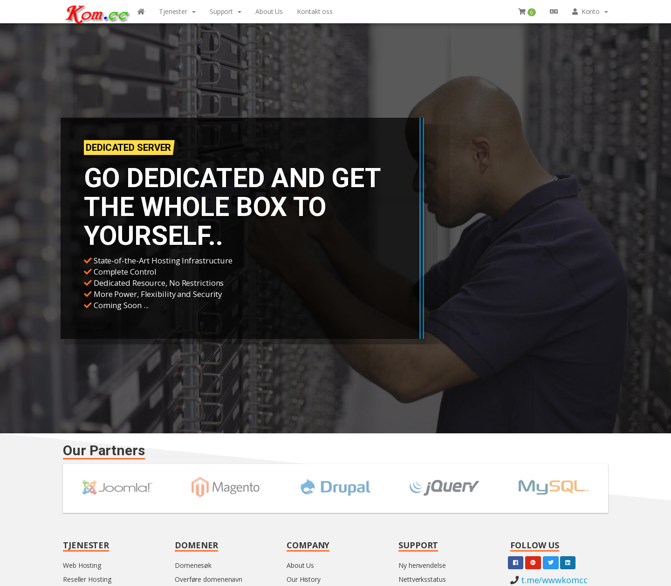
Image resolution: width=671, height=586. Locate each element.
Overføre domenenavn (208, 579)
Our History (304, 579)
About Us (300, 565)
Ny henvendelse (422, 565)
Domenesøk (193, 565)
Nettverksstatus (422, 579)
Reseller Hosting (87, 579)
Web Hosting (82, 565)
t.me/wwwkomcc (553, 580)
